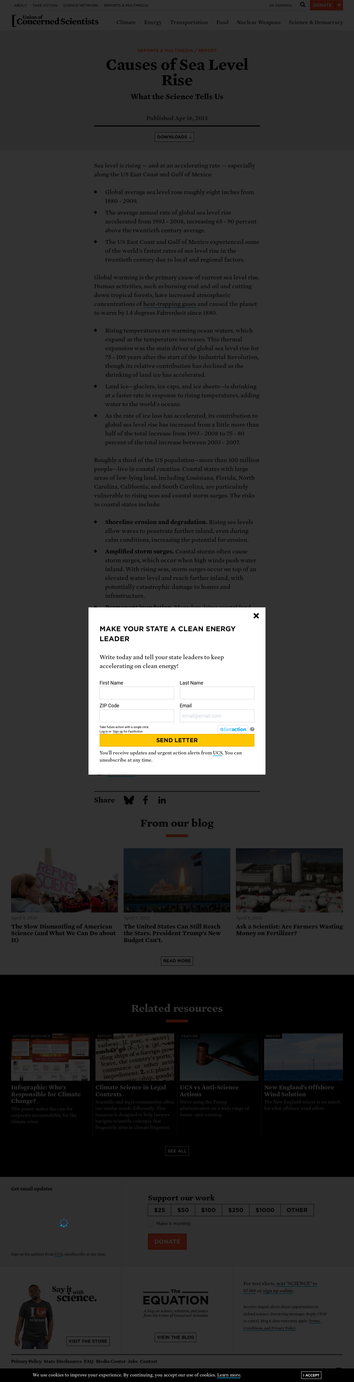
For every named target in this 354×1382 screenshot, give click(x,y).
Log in (104, 731)
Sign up (118, 731)
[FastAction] (233, 729)
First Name (137, 690)
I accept (311, 1375)
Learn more (229, 1375)
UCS (217, 753)
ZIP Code (137, 712)
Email (217, 712)
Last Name (217, 690)
